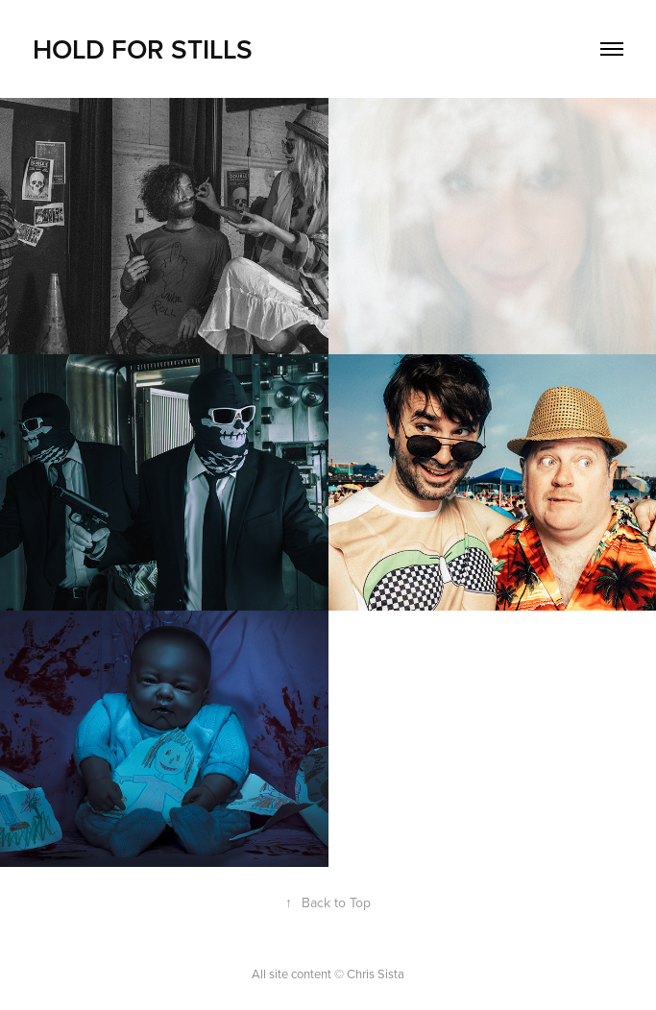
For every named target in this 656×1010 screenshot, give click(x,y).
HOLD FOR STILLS (143, 49)
